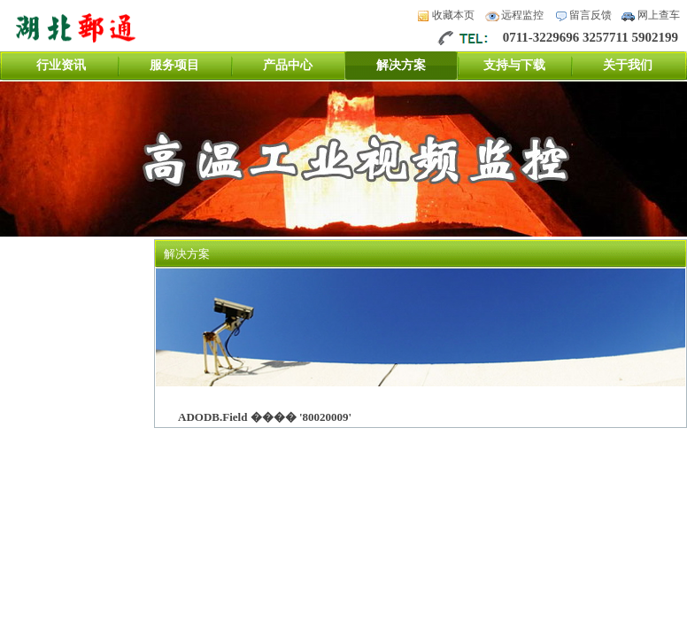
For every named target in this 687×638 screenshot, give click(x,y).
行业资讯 (61, 65)
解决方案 (401, 65)
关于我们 (627, 65)
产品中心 (288, 65)
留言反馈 (590, 15)
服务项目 (174, 65)
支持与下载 (514, 65)
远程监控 (522, 15)
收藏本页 (453, 15)
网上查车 (658, 15)
